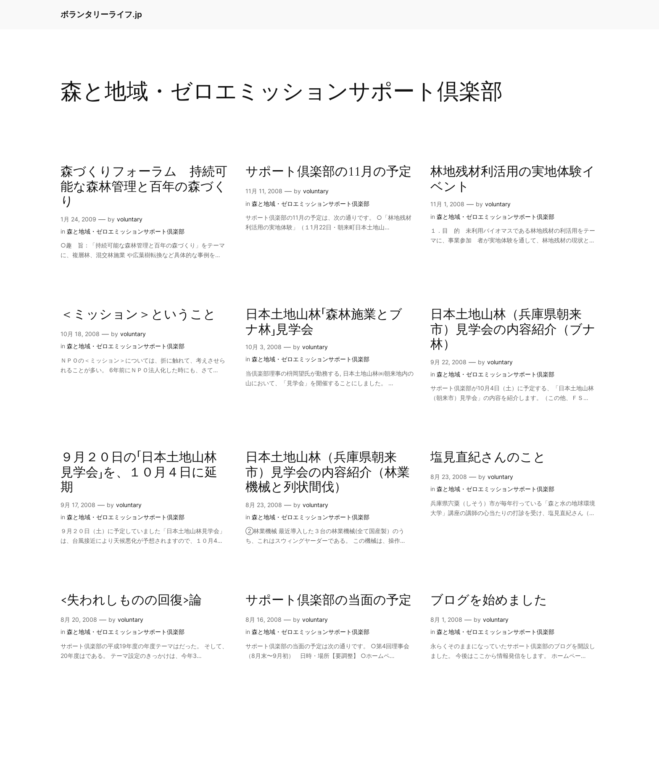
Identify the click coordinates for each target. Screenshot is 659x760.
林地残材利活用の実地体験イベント (512, 180)
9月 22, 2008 (448, 362)
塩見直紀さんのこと (488, 457)
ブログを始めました (488, 600)
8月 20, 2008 (79, 619)
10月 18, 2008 (80, 333)
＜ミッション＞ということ (138, 315)
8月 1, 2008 (446, 619)
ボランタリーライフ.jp (101, 14)
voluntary (129, 219)
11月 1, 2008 (447, 204)
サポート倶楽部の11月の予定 (328, 172)
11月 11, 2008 (263, 191)
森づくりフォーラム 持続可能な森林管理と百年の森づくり (144, 187)
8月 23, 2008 (263, 504)
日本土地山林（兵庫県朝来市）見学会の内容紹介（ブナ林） (513, 330)
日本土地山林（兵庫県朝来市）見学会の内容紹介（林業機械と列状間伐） (327, 472)
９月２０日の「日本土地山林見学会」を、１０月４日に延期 (139, 472)
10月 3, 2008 (263, 346)
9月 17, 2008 (78, 504)
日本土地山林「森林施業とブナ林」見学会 (323, 322)
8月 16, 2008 (263, 619)
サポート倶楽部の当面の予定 (328, 600)
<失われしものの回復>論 (131, 600)
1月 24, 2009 (78, 219)
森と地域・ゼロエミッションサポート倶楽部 (126, 231)
